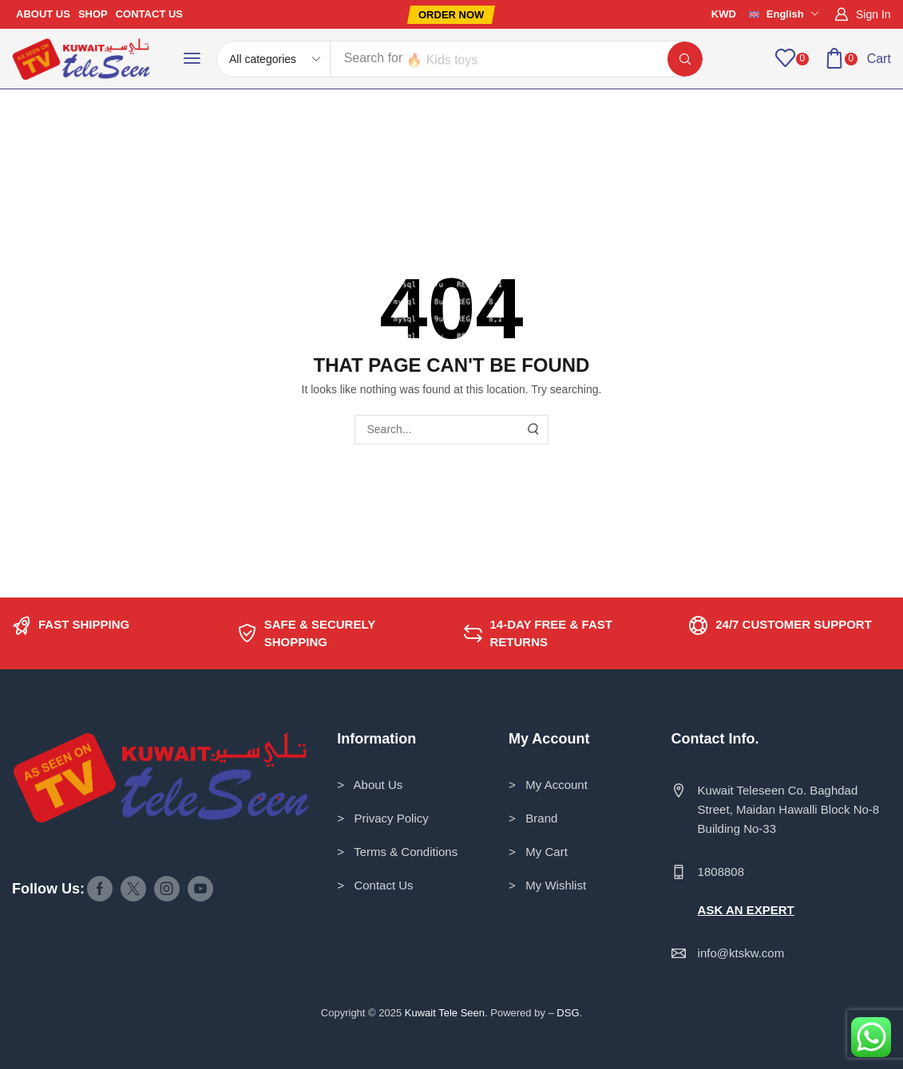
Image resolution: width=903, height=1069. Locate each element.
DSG (567, 1013)
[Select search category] (274, 59)
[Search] (685, 59)
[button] (451, 15)
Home (92, 121)
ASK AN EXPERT (746, 910)
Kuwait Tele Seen (445, 1013)
